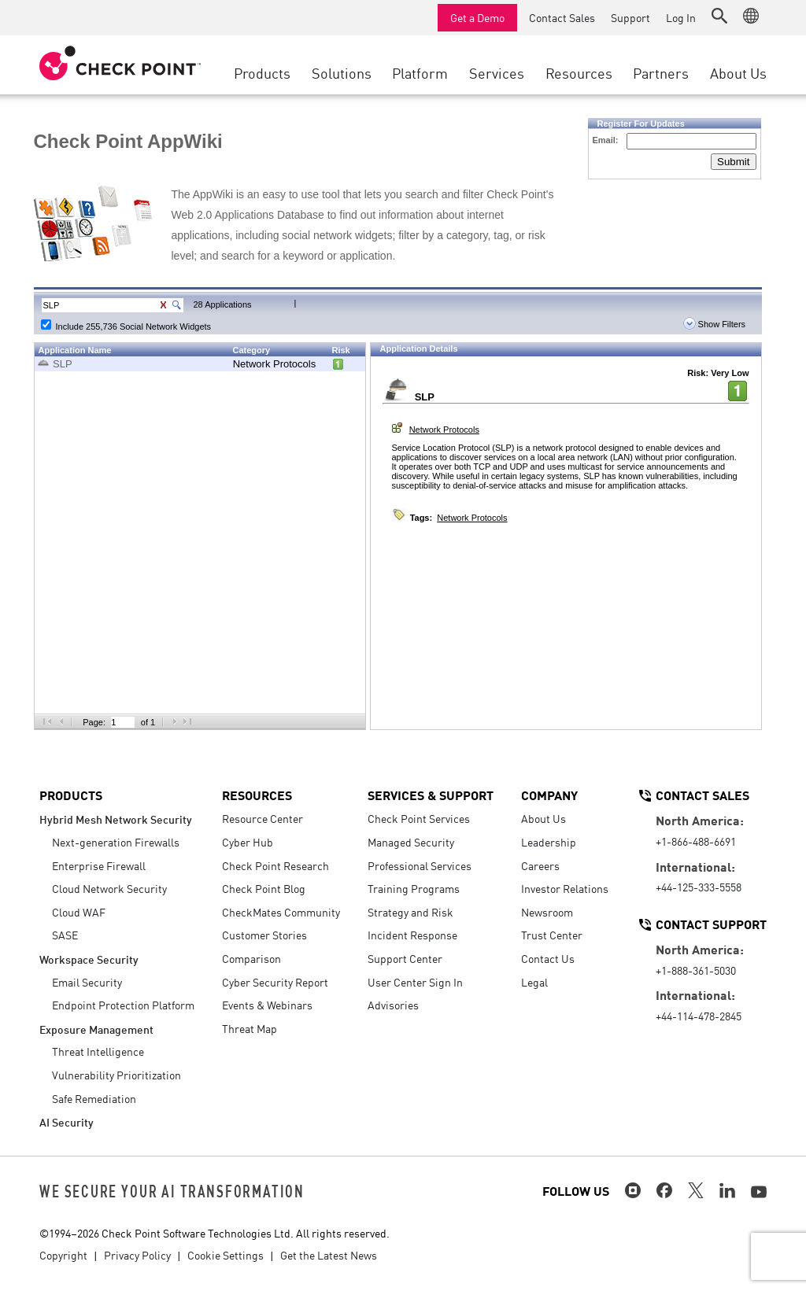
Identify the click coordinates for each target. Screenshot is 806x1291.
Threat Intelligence (98, 1051)
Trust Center (551, 934)
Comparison (251, 958)
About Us (543, 818)
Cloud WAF (78, 912)
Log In (681, 17)
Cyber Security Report (275, 982)
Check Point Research (275, 865)
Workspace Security (89, 958)
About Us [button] (738, 72)
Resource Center (262, 818)
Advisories (393, 1005)
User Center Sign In (415, 982)
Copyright (63, 1255)
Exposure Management (96, 1028)
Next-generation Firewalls (115, 842)
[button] (719, 16)
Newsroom (547, 912)
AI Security (66, 1121)
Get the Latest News (328, 1255)
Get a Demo (477, 17)
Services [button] (496, 72)
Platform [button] (420, 72)
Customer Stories (264, 934)
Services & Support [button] (431, 794)
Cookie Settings (225, 1255)
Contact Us (548, 958)
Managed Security (411, 842)
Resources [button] (578, 72)
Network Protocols (274, 364)
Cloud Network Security (109, 888)
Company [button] (549, 794)
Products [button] (262, 72)
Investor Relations (564, 888)
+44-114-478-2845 (698, 1016)
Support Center (405, 958)
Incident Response (412, 934)
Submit (733, 162)
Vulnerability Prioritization (116, 1075)
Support (630, 17)
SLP (62, 364)
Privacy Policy (137, 1255)
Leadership (548, 842)
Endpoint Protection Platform (123, 1005)
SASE (65, 934)
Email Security (87, 982)
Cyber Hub (247, 842)
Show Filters (714, 324)
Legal (534, 982)
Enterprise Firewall (99, 865)
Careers (540, 865)
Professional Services (419, 865)
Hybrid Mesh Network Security (115, 818)
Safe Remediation (94, 1098)
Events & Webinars (267, 1005)
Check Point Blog (263, 888)
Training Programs (414, 888)
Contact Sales (562, 17)
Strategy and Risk (410, 912)
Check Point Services (419, 818)
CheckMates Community (281, 912)
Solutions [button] (342, 72)
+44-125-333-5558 (698, 886)
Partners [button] (661, 72)
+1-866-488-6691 (696, 841)
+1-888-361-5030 (696, 970)
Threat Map (249, 1028)
